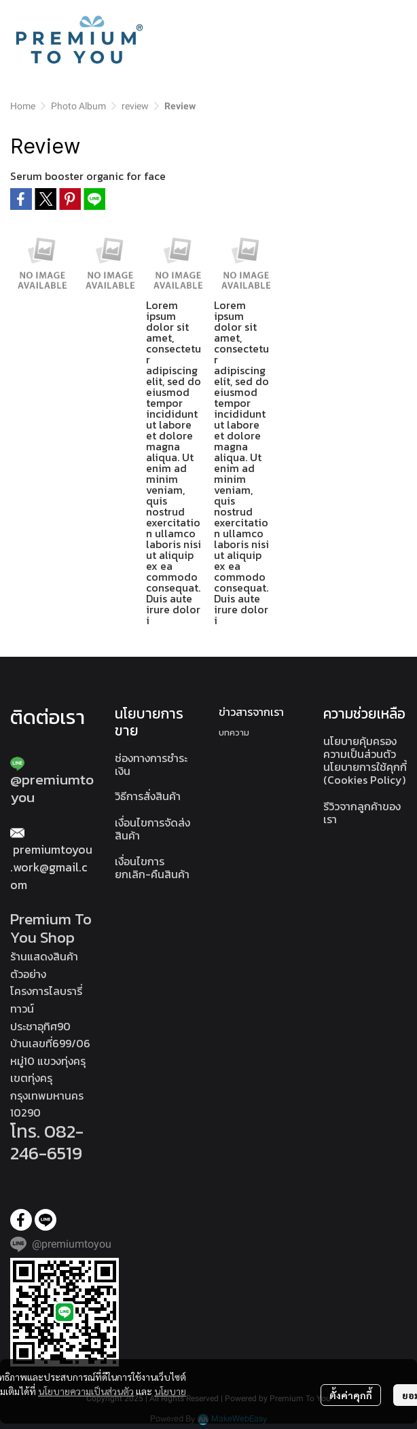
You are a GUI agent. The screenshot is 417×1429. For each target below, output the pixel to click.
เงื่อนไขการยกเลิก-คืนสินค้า (152, 867)
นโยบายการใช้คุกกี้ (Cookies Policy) (365, 773)
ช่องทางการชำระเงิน (151, 764)
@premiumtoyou (52, 788)
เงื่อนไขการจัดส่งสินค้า (152, 829)
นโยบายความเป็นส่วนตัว (86, 1391)
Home (22, 106)
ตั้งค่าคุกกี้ (350, 1395)
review (135, 106)
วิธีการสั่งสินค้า (148, 796)
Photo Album (78, 106)
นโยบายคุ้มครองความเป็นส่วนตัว (360, 747)
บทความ (234, 732)
